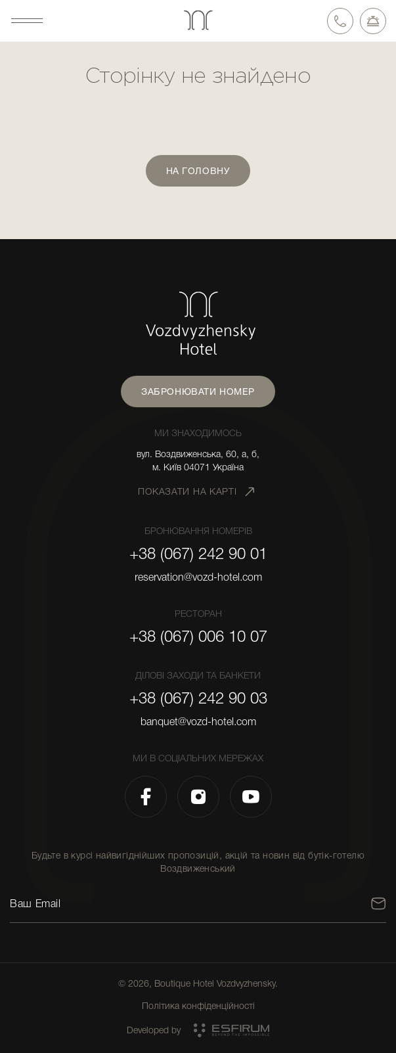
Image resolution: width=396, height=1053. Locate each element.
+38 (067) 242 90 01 (198, 554)
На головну (198, 171)
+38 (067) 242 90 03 (198, 698)
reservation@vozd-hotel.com (198, 577)
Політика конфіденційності (198, 1005)
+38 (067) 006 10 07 (198, 636)
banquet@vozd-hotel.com (198, 722)
